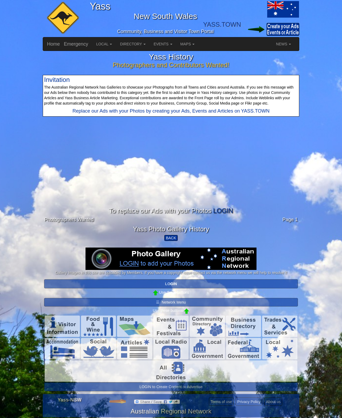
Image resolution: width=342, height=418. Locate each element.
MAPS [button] (187, 44)
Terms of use (221, 402)
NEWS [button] (283, 44)
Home (53, 44)
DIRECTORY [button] (133, 44)
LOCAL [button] (104, 44)
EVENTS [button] (163, 44)
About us (273, 402)
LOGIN (223, 210)
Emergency (76, 44)
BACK (171, 238)
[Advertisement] (171, 170)
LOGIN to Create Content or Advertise (171, 387)
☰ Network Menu (171, 302)
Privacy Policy (249, 402)
